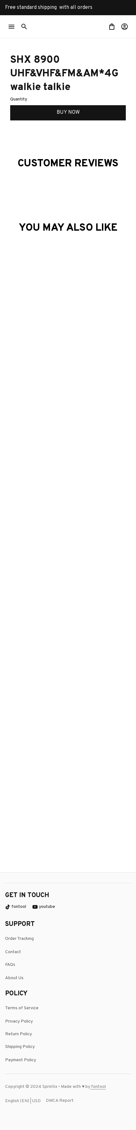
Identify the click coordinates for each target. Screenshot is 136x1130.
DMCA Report (60, 1100)
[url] (105, 1086)
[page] (97, 1086)
